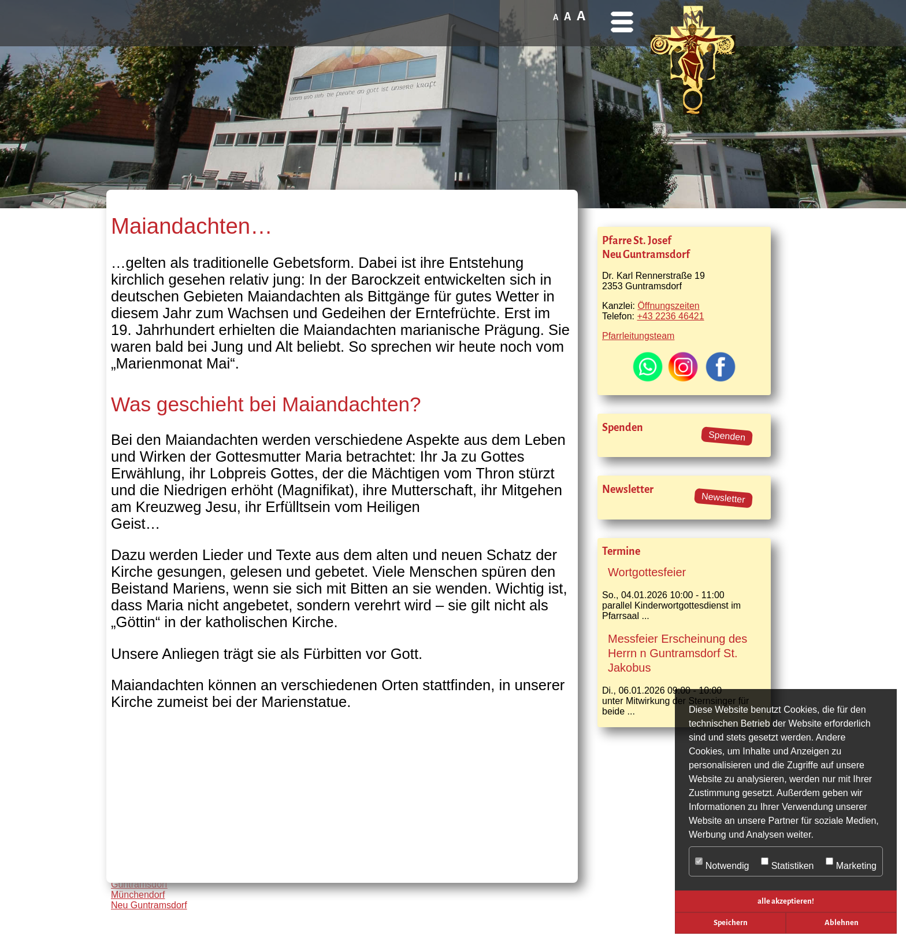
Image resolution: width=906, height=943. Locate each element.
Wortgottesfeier (647, 572)
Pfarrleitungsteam (638, 336)
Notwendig (722, 862)
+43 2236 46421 (670, 316)
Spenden (726, 436)
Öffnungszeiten (668, 306)
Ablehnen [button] (842, 922)
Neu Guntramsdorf (149, 905)
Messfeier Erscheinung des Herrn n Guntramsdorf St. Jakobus (677, 653)
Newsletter (723, 498)
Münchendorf (138, 895)
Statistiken (787, 862)
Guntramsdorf (139, 884)
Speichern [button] (731, 922)
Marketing (851, 862)
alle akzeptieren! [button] (786, 901)
